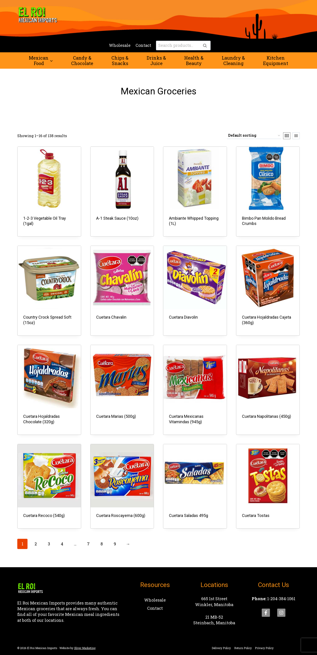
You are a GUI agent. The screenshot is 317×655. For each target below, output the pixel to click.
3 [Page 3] (49, 544)
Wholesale (120, 45)
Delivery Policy (221, 648)
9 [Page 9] (115, 544)
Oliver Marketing (85, 648)
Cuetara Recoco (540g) (44, 515)
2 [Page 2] (36, 544)
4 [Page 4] (62, 544)
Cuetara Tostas (255, 515)
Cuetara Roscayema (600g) (120, 515)
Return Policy (243, 648)
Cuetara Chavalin (111, 317)
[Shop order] (254, 135)
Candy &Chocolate (82, 60)
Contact (143, 45)
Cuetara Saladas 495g (188, 515)
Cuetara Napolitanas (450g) (266, 416)
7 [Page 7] (88, 544)
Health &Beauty (194, 60)
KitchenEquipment (275, 60)
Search (206, 45)
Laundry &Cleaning (233, 60)
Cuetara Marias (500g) (116, 416)
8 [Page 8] (102, 544)
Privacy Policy (264, 648)
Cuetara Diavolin (183, 317)
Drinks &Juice (156, 60)
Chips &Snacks (119, 60)
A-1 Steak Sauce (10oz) (117, 218)
